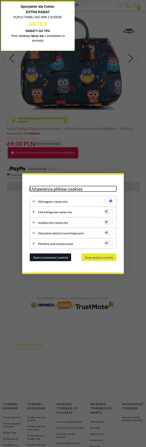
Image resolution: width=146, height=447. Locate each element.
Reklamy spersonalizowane (55, 243)
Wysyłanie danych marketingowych (61, 233)
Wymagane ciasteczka (52, 201)
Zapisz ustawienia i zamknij (50, 257)
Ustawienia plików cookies (56, 188)
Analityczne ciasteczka (53, 222)
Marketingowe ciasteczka (55, 212)
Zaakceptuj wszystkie (99, 257)
